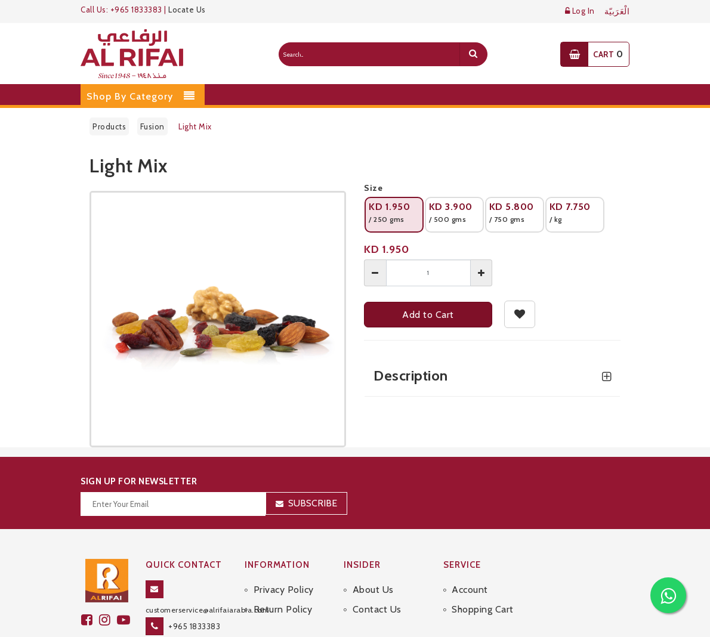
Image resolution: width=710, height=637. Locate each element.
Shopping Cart (483, 609)
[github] (108, 620)
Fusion (152, 126)
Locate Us (187, 9)
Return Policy (283, 609)
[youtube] (125, 620)
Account (470, 589)
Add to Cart (428, 314)
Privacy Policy (284, 589)
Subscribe (312, 503)
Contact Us (377, 609)
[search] (473, 54)
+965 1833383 (194, 626)
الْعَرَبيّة (617, 11)
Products (109, 126)
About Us (373, 589)
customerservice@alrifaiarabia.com (208, 609)
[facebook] (90, 620)
